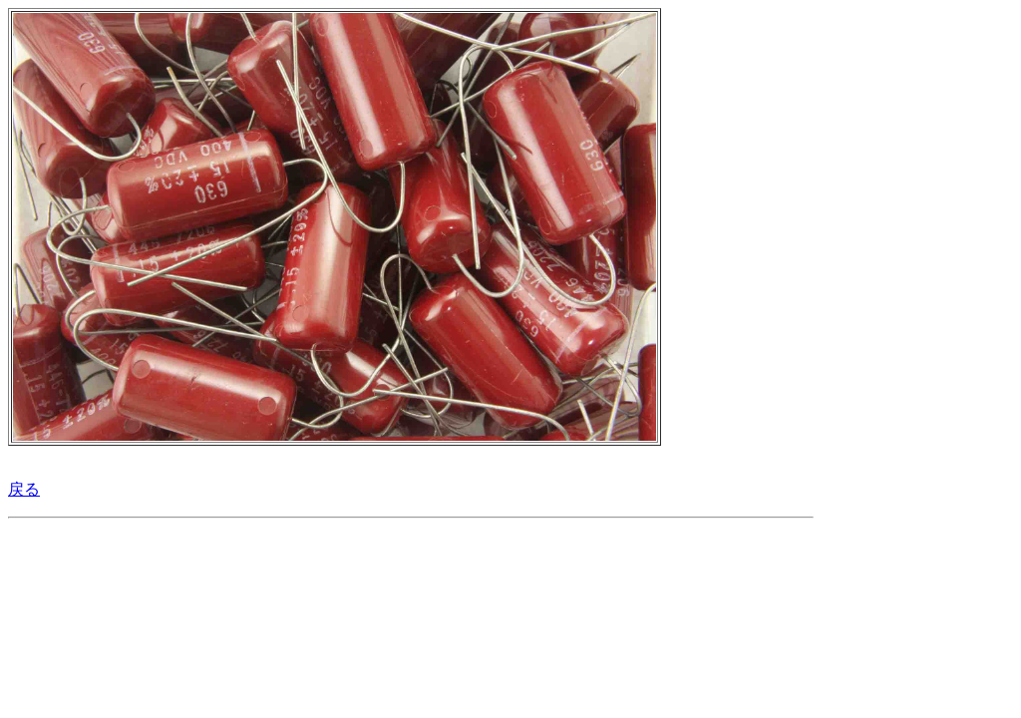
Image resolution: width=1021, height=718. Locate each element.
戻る (24, 489)
